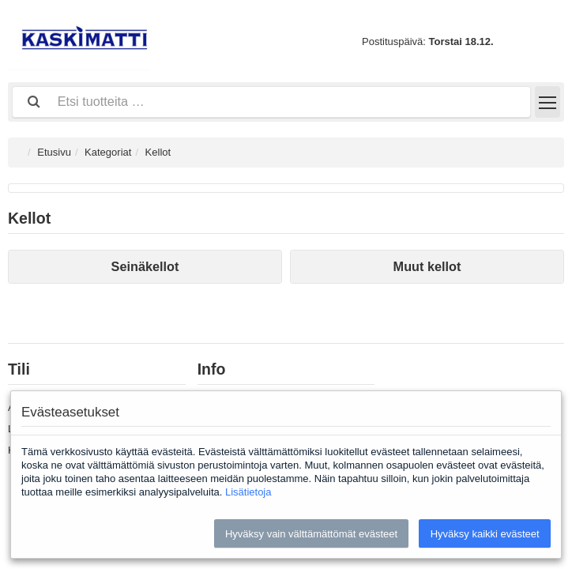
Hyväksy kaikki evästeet (485, 534)
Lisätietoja (248, 492)
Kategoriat (108, 152)
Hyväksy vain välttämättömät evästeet (311, 534)
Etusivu (54, 152)
